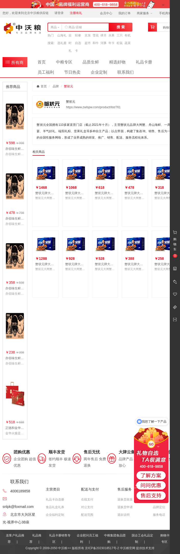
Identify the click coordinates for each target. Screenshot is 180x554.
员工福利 (46, 72)
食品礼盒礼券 (55, 507)
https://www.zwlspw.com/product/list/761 (93, 107)
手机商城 (167, 13)
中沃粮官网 (127, 548)
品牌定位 (159, 507)
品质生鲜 (91, 62)
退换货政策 (125, 499)
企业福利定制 (55, 515)
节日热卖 (72, 72)
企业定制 (99, 72)
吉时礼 (70, 43)
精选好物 (117, 62)
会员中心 (106, 13)
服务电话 (159, 515)
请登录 (59, 13)
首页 (42, 62)
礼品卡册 (144, 62)
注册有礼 (76, 13)
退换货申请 (125, 507)
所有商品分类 (14, 63)
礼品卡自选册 (55, 499)
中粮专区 (64, 62)
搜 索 (121, 27)
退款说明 (123, 515)
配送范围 (87, 515)
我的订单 (124, 13)
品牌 (56, 86)
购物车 (167, 27)
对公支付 (87, 507)
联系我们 (125, 72)
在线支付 (87, 499)
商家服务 (144, 13)
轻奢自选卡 (78, 43)
